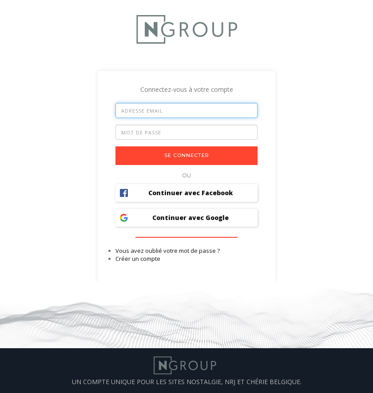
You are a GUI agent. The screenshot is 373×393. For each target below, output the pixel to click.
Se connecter (186, 155)
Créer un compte (137, 259)
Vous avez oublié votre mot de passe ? (167, 251)
